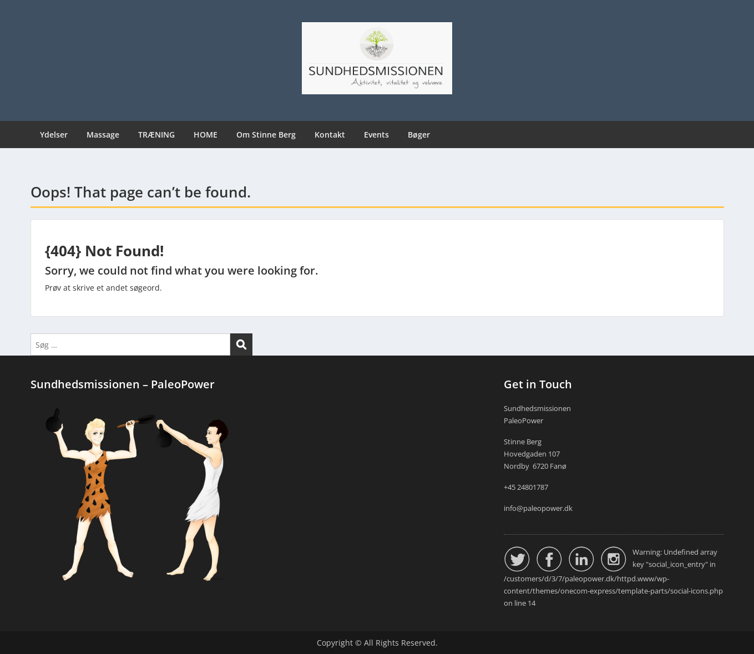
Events (376, 134)
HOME (205, 134)
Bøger (419, 134)
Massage (103, 134)
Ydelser (54, 134)
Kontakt (330, 134)
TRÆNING (156, 134)
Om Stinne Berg (266, 134)
